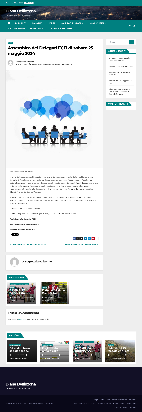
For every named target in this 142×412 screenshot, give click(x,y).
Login (96, 400)
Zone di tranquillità (104, 403)
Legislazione (37, 29)
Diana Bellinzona (21, 11)
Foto (102, 400)
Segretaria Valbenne (26, 62)
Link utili (132, 407)
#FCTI (73, 64)
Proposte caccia (118, 403)
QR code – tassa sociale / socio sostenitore (19, 351)
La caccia (37, 23)
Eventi (51, 23)
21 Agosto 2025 (18, 355)
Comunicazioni (23, 284)
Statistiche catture (120, 407)
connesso (22, 319)
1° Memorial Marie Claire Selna (81, 244)
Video (108, 400)
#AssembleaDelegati (52, 64)
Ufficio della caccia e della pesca (124, 400)
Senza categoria (15, 345)
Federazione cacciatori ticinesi (84, 403)
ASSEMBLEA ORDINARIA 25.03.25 (28, 244)
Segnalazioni (131, 403)
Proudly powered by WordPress (17, 403)
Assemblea (13, 284)
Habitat (110, 345)
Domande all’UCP (16, 29)
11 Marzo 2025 (83, 355)
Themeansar (49, 403)
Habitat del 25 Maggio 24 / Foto (118, 350)
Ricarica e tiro (97, 23)
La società (21, 23)
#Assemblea (37, 64)
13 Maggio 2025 (50, 355)
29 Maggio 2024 (116, 355)
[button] (130, 26)
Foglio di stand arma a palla (121, 66)
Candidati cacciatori (72, 23)
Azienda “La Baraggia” (60, 29)
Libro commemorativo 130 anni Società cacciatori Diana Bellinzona (120, 91)
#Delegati (66, 64)
